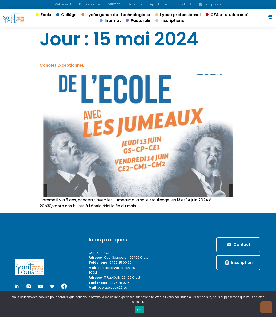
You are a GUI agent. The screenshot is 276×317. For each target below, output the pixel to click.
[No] (266, 307)
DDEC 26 (114, 4)
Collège (69, 14)
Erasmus (135, 4)
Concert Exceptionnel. (62, 65)
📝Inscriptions (210, 4)
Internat (113, 20)
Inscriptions (172, 20)
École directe (89, 4)
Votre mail (63, 4)
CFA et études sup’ (229, 14)
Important (183, 4)
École (46, 14)
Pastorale (140, 20)
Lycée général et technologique (118, 14)
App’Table (158, 4)
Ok (139, 310)
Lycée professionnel (180, 14)
